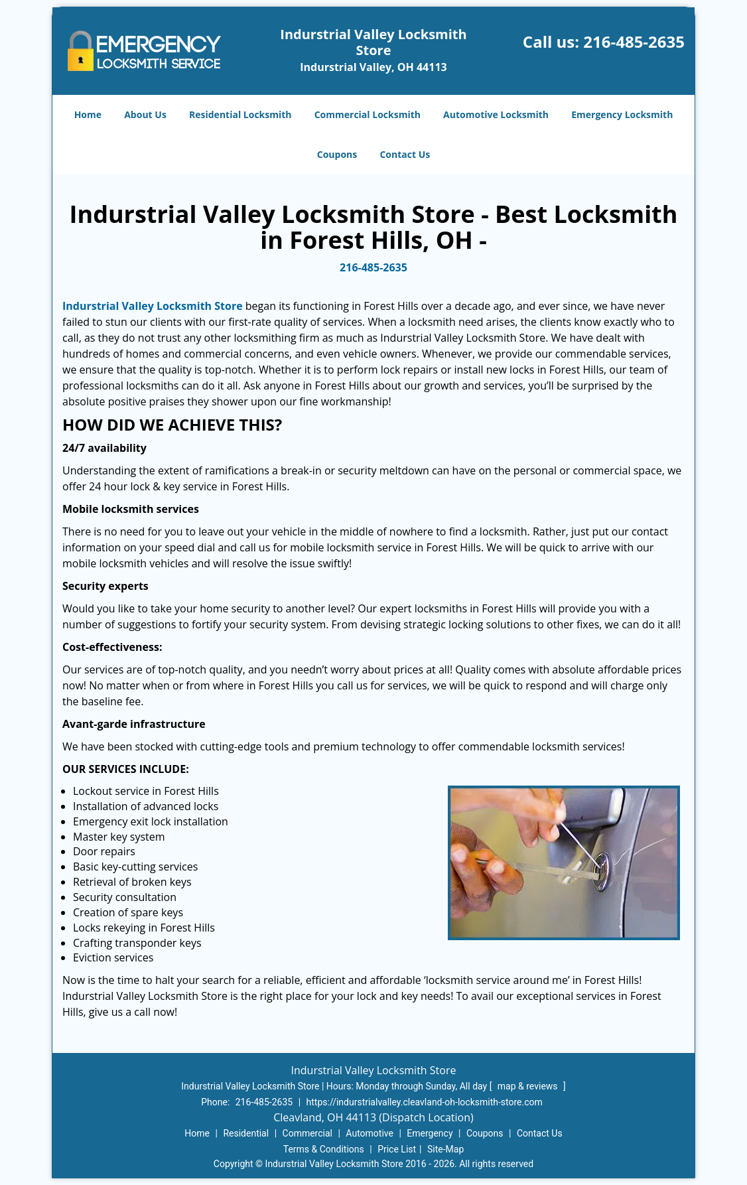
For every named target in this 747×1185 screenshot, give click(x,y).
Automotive (369, 1133)
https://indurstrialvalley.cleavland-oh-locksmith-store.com (424, 1102)
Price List (396, 1149)
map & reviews (529, 1086)
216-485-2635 (634, 41)
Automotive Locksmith (496, 114)
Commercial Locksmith (367, 114)
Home (88, 114)
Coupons (337, 154)
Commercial (307, 1133)
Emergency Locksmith (622, 114)
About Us (145, 114)
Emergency (429, 1133)
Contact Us (404, 154)
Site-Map (445, 1149)
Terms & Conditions (323, 1149)
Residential (246, 1133)
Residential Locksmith (240, 114)
